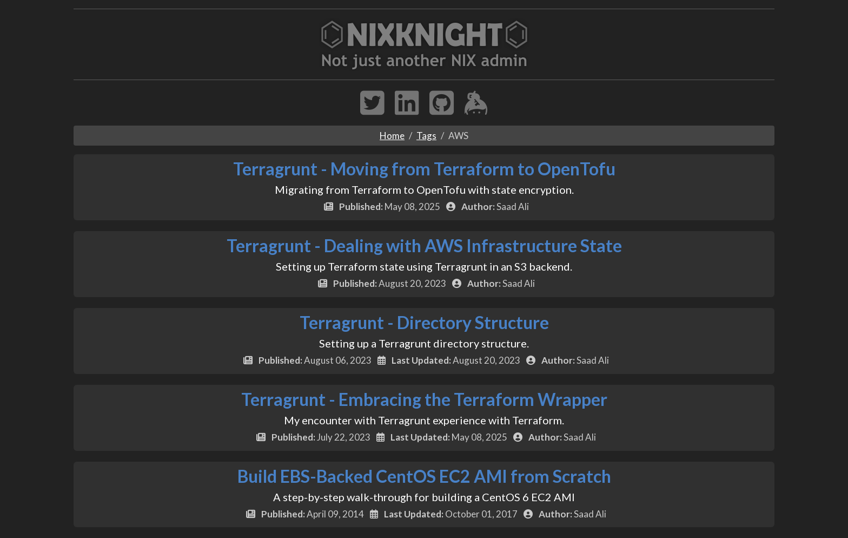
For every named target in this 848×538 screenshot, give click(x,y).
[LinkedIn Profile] (406, 109)
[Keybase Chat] (476, 109)
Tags (426, 135)
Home (392, 135)
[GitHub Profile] (441, 109)
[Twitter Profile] (372, 109)
